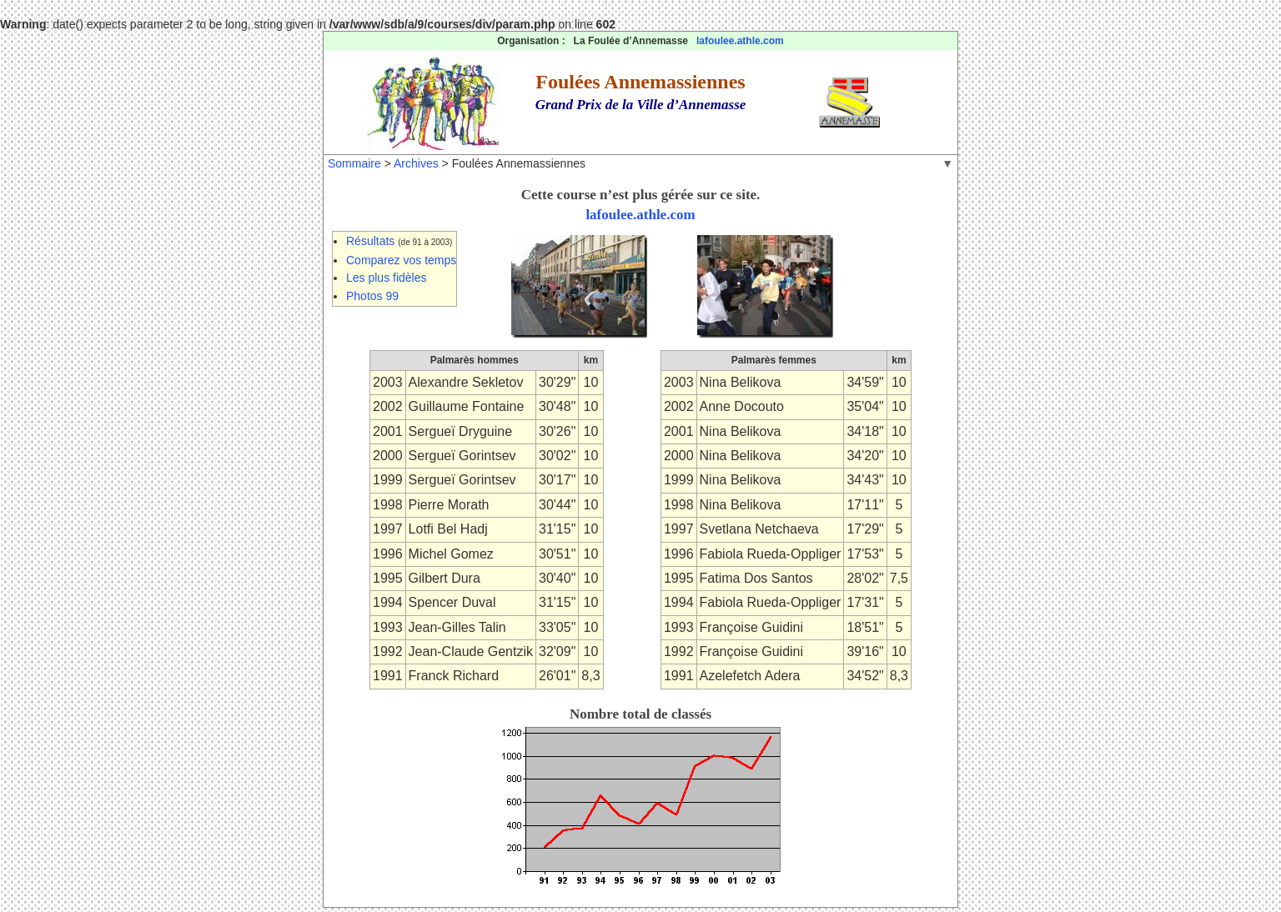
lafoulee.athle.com (740, 41)
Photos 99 (372, 296)
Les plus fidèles (386, 277)
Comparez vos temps (401, 260)
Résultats (370, 241)
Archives (416, 163)
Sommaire (354, 163)
